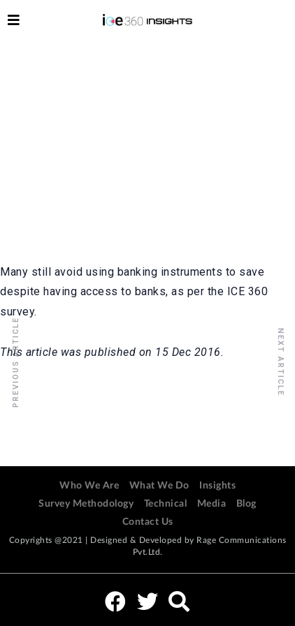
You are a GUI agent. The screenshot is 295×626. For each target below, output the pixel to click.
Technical (165, 504)
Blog (246, 504)
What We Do (159, 486)
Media (211, 504)
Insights (217, 486)
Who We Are (89, 486)
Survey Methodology (86, 504)
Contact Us (147, 522)
